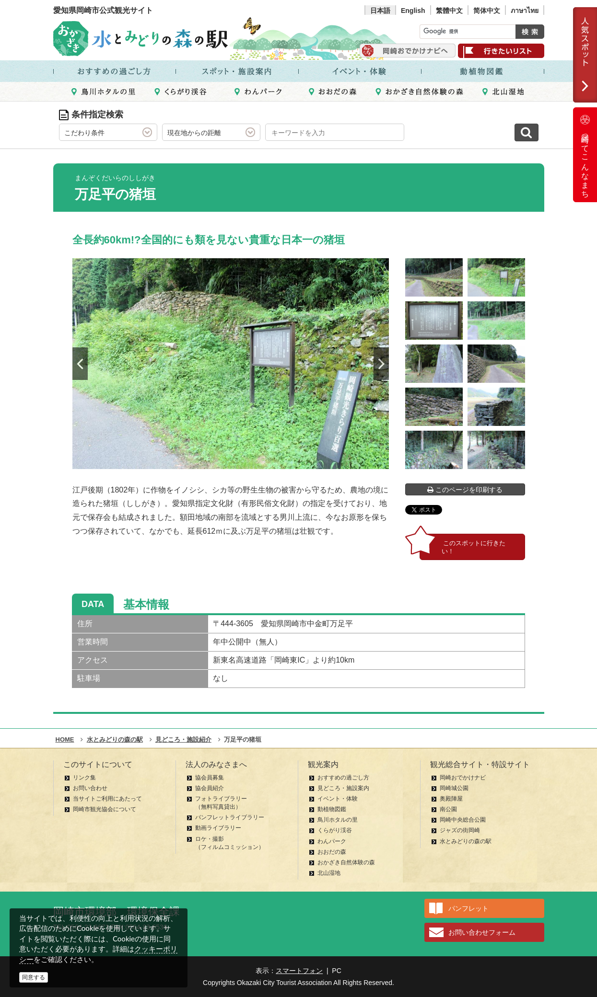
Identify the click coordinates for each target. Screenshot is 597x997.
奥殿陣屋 (451, 798)
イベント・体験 (337, 798)
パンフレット (468, 908)
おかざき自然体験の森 (346, 862)
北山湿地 (328, 873)
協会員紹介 (209, 788)
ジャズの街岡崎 (460, 830)
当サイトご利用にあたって (107, 798)
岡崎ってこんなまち (585, 155)
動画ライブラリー (218, 828)
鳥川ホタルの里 (337, 819)
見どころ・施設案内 (343, 788)
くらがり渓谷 (334, 830)
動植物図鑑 (331, 809)
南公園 (448, 809)
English (413, 10)
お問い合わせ (90, 788)
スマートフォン (299, 970)
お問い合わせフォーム (481, 932)
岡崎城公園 (454, 788)
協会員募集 (209, 777)
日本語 (380, 10)
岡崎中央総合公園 (463, 819)
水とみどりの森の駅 (466, 841)
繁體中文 (449, 10)
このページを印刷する (465, 489)
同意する (33, 977)
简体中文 (486, 10)
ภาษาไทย (524, 10)
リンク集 (84, 777)
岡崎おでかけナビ (463, 777)
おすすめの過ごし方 (343, 777)
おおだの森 (331, 851)
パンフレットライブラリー (229, 817)
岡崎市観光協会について (104, 809)
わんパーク (331, 841)
